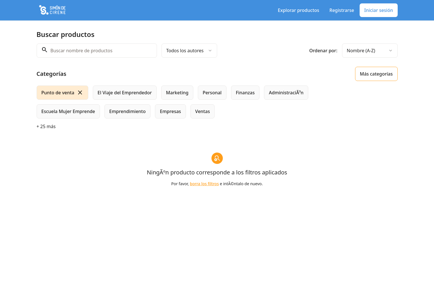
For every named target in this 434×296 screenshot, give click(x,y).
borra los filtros (204, 183)
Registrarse (342, 10)
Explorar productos (298, 10)
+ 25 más (46, 126)
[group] (194, 102)
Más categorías (376, 74)
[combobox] (189, 50)
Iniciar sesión (378, 10)
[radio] (62, 93)
